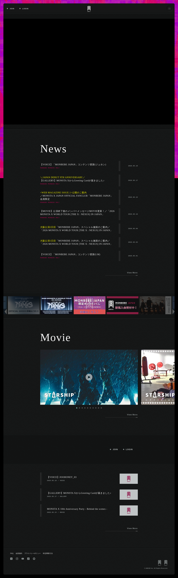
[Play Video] (89, 377)
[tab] (76, 408)
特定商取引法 (48, 553)
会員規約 (19, 553)
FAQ (11, 553)
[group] (24, 305)
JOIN (12, 8)
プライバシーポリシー (32, 553)
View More (132, 273)
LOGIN (25, 8)
